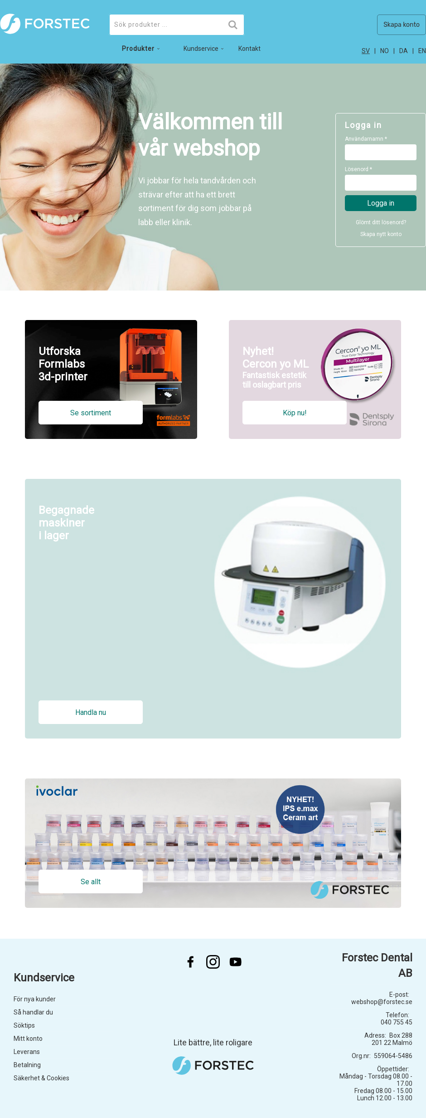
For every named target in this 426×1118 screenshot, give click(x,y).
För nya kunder (35, 999)
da (403, 50)
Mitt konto (28, 1038)
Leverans (27, 1051)
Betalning (27, 1065)
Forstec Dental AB (377, 965)
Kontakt (249, 48)
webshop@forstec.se (381, 1001)
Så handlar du (33, 1012)
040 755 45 (396, 1022)
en (422, 50)
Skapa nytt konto (381, 234)
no (384, 50)
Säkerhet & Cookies (41, 1078)
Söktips (24, 1025)
